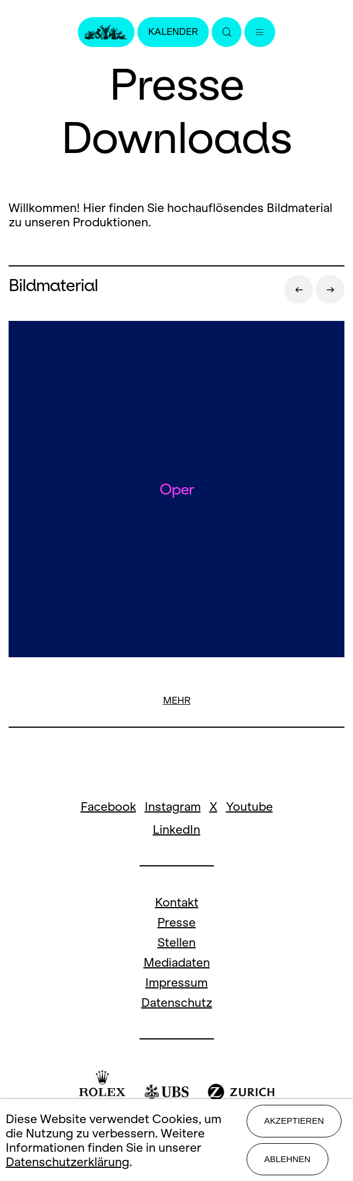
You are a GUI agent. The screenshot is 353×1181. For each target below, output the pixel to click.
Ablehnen (287, 1159)
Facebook (108, 806)
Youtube (249, 806)
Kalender (173, 31)
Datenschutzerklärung (67, 1161)
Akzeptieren (294, 1120)
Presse (176, 922)
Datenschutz (176, 1002)
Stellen (176, 942)
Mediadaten (177, 962)
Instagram (173, 806)
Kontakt (177, 902)
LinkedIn (176, 829)
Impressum (176, 982)
